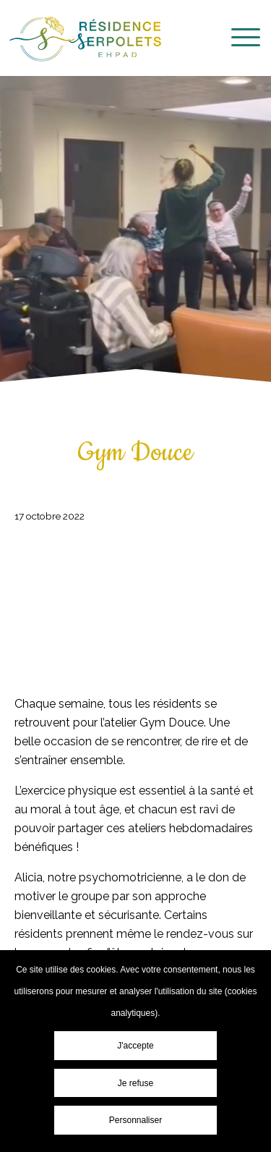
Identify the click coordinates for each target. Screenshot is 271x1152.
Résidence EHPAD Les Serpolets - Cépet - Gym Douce (85, 39)
